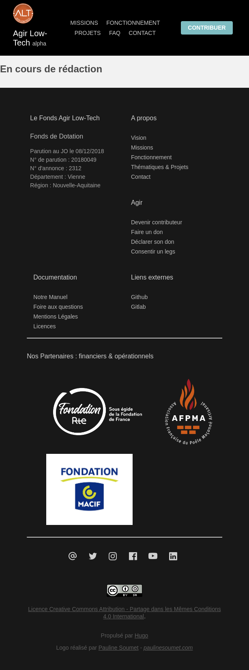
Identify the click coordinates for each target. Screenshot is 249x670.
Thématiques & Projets (160, 167)
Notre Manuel (50, 297)
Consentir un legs (153, 251)
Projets (88, 33)
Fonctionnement (133, 23)
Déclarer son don (152, 242)
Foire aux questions (58, 307)
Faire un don (147, 232)
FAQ (114, 33)
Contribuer (206, 27)
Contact (142, 33)
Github (139, 297)
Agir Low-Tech (31, 38)
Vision (138, 137)
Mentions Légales (55, 316)
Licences (44, 326)
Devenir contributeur (156, 222)
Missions (84, 23)
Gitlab (138, 307)
